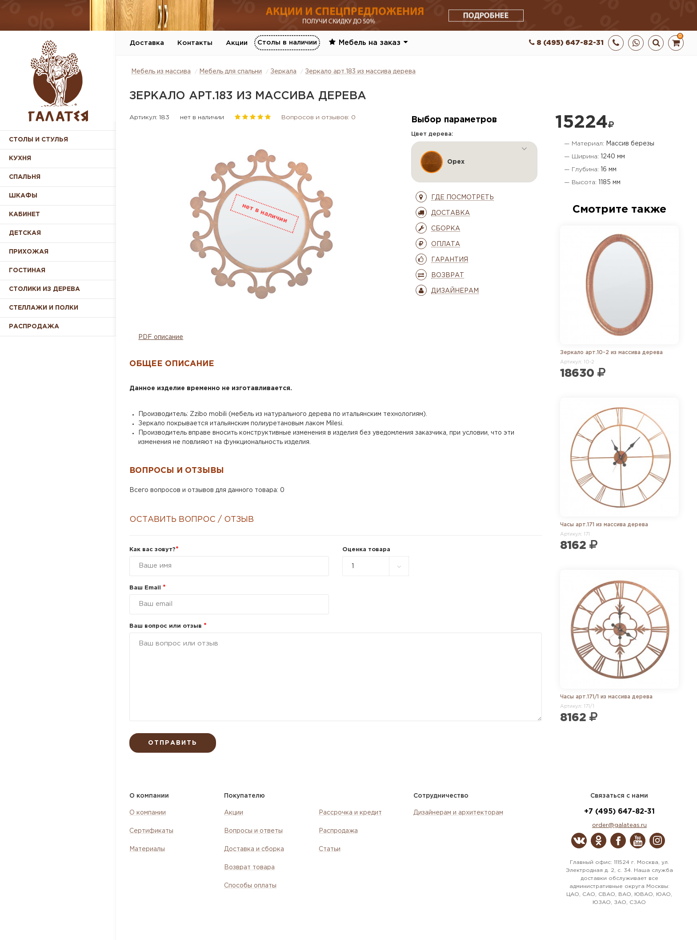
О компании (147, 812)
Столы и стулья (38, 139)
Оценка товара (366, 549)
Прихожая (28, 251)
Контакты (194, 43)
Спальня (24, 177)
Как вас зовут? (154, 549)
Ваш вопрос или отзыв (168, 626)
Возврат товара (249, 867)
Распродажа (338, 831)
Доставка (147, 43)
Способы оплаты (250, 885)
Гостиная (27, 270)
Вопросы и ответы (253, 831)
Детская (25, 233)
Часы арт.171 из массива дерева (604, 524)
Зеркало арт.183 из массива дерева (360, 71)
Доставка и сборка (254, 849)
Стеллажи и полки (43, 308)
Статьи (329, 849)
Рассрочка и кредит (350, 812)
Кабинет (24, 214)
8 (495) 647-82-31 (566, 43)
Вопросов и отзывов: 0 (318, 117)
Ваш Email (147, 588)
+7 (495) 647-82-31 (619, 811)
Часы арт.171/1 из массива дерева (606, 696)
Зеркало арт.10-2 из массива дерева (611, 352)
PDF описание (160, 337)
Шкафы (23, 195)
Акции (237, 43)
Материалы (147, 849)
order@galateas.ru (619, 825)
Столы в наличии (287, 42)
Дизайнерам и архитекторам (458, 812)
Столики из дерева (44, 289)
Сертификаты (151, 831)
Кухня (20, 158)
